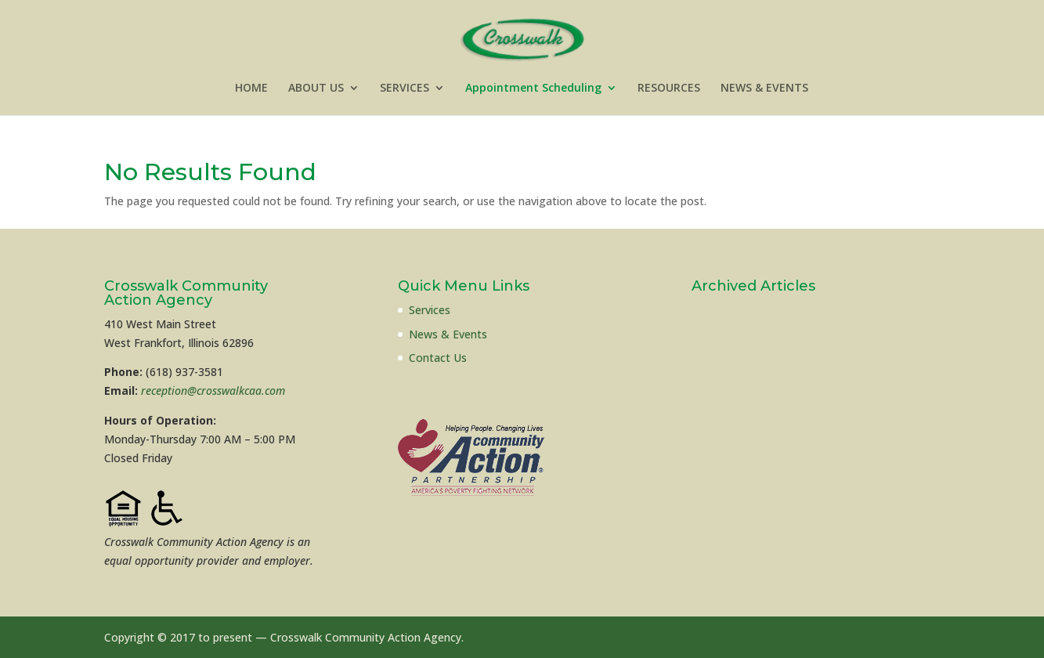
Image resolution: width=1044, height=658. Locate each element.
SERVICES (404, 88)
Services (429, 309)
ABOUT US (316, 88)
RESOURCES (669, 88)
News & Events (448, 334)
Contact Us (438, 357)
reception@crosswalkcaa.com (213, 390)
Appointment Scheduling (533, 88)
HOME (251, 88)
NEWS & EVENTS (764, 88)
